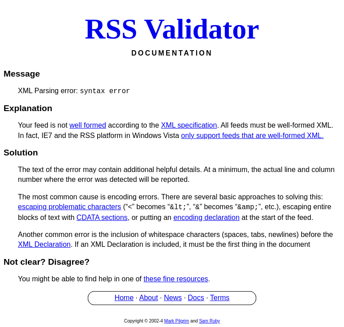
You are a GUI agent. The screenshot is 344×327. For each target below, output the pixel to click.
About (148, 297)
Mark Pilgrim (176, 320)
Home (124, 297)
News (173, 297)
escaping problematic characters (69, 207)
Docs (196, 297)
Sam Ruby (209, 320)
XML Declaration (44, 244)
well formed (87, 125)
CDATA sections (102, 217)
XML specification (189, 125)
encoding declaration (206, 217)
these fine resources (176, 279)
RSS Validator (172, 29)
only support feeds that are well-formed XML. (252, 135)
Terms (220, 297)
